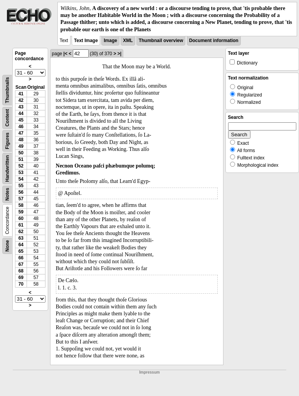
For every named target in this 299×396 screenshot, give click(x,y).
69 (21, 277)
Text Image (86, 40)
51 (21, 159)
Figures (7, 140)
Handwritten (7, 168)
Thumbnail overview (161, 40)
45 (21, 120)
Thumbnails (7, 90)
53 (21, 172)
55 (21, 185)
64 (21, 244)
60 (21, 218)
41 (21, 93)
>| (119, 53)
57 (21, 198)
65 (21, 251)
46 (21, 126)
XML (128, 40)
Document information (214, 40)
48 (21, 139)
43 (21, 107)
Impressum (149, 372)
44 (21, 113)
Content (7, 117)
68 (21, 271)
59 (21, 212)
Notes (7, 194)
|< (65, 53)
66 (21, 258)
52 (21, 166)
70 (21, 284)
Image (110, 40)
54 (21, 179)
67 (21, 264)
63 (21, 238)
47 (21, 133)
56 (21, 192)
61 (21, 225)
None (7, 246)
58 (21, 205)
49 (21, 146)
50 (21, 153)
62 (21, 231)
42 (21, 100)
